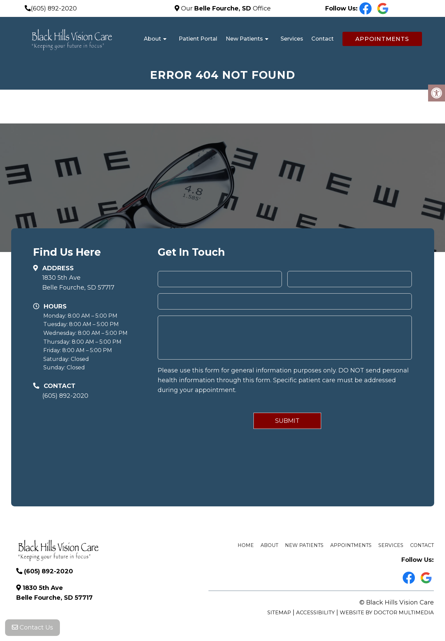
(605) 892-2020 (54, 8)
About (152, 39)
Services (292, 39)
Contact (322, 39)
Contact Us (32, 627)
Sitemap (279, 612)
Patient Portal (198, 39)
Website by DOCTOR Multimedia (387, 612)
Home (246, 545)
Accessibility (315, 612)
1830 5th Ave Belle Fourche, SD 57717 (78, 282)
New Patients (244, 39)
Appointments (382, 39)
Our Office (225, 8)
